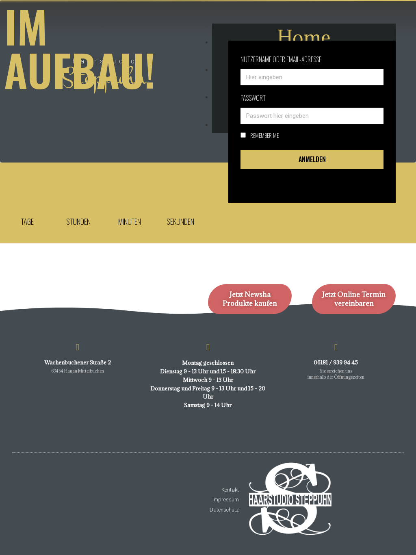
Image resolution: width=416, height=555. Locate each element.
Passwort (253, 98)
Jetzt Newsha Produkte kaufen (250, 299)
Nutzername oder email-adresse (280, 59)
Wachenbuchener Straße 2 (77, 362)
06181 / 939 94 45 (336, 362)
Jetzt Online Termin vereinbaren (354, 299)
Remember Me (259, 135)
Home (304, 37)
